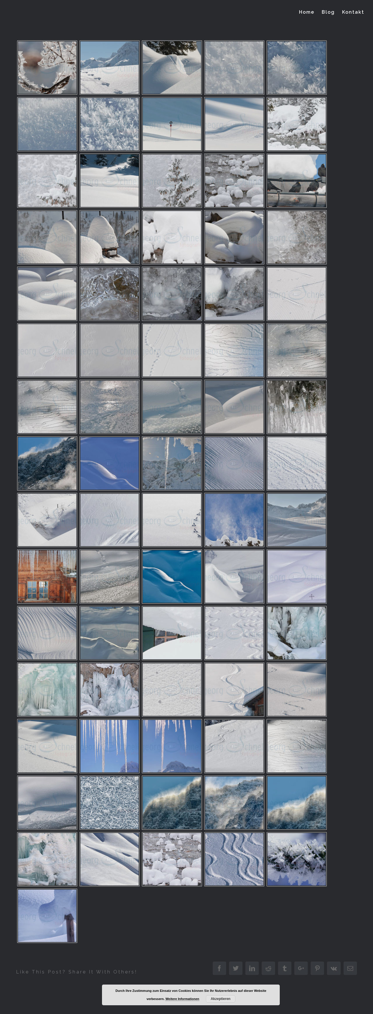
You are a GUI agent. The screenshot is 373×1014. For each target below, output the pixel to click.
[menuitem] (310, 12)
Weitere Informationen (182, 999)
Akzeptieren (221, 999)
